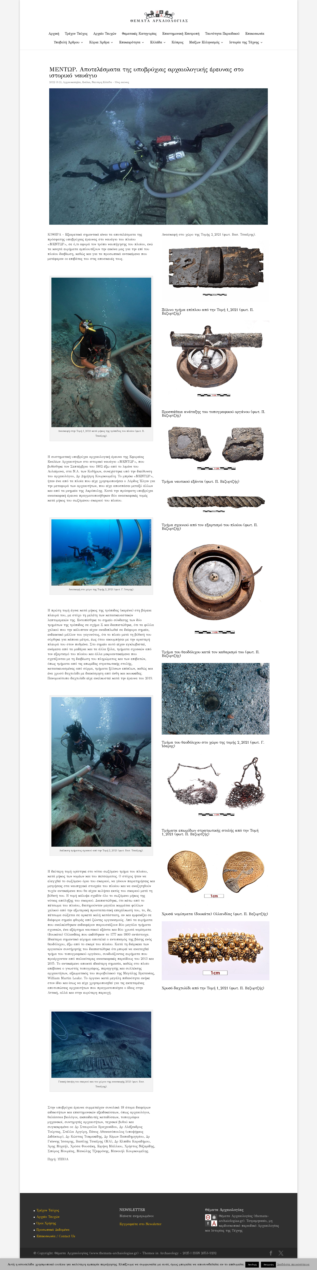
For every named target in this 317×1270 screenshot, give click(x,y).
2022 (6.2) (55, 82)
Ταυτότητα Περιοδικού (222, 34)
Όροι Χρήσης (46, 1223)
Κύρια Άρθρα (99, 42)
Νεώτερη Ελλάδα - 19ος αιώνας (110, 82)
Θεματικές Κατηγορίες (139, 34)
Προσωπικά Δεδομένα (52, 1230)
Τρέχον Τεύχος (76, 34)
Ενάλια (86, 82)
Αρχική (53, 34)
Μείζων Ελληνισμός (204, 42)
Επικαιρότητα (129, 42)
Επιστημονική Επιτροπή (180, 34)
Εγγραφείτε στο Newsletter (140, 1224)
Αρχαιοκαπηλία (72, 82)
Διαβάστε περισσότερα (293, 1264)
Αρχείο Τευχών (104, 34)
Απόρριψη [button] (268, 1264)
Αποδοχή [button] (252, 1264)
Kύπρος (177, 42)
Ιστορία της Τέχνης (244, 42)
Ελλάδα (156, 42)
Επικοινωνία (254, 34)
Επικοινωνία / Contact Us (55, 1236)
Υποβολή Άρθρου (66, 42)
